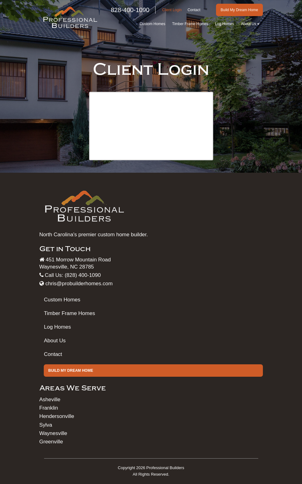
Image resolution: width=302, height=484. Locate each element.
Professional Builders (165, 467)
